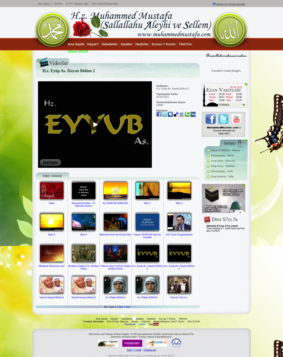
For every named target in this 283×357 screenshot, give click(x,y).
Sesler (134, 321)
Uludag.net (149, 350)
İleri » (122, 307)
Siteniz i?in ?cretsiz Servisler (230, 4)
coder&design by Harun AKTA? (159, 355)
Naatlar (127, 44)
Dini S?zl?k (193, 321)
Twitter (142, 324)
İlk (105, 307)
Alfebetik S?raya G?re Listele (222, 226)
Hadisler (142, 44)
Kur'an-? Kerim (167, 318)
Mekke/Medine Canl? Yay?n (169, 321)
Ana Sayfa (44, 3)
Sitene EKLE (78, 51)
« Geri (110, 307)
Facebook (129, 324)
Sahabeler (110, 44)
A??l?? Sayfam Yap (77, 3)
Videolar (145, 321)
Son (128, 307)
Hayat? (93, 44)
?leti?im (58, 3)
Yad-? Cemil (134, 350)
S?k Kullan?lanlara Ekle (105, 3)
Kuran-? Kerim (164, 44)
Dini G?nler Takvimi (117, 321)
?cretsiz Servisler (93, 321)
